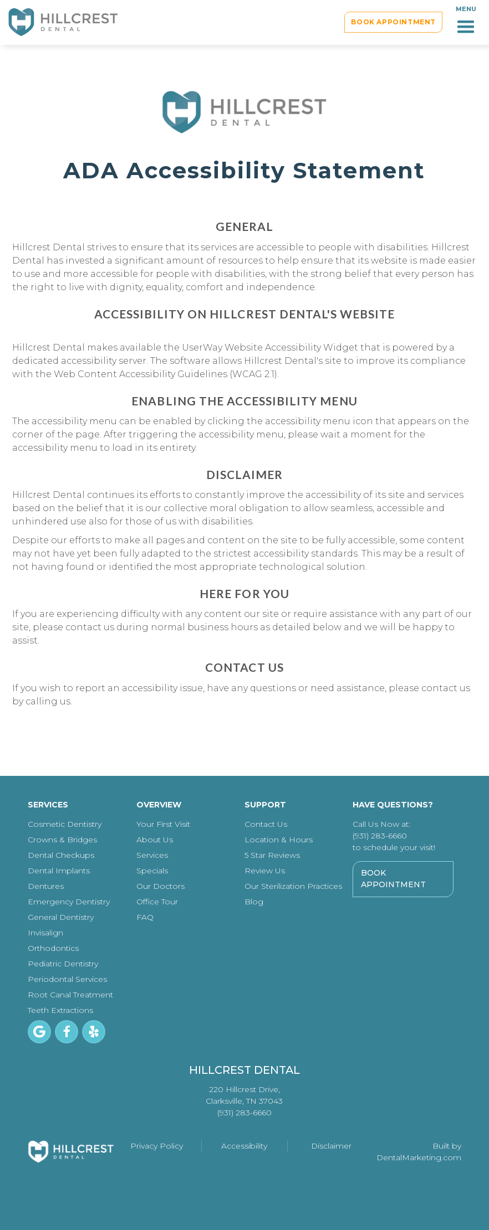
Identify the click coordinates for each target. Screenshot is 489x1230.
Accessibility (244, 1146)
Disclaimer (331, 1146)
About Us (154, 840)
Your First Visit (163, 824)
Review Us (264, 871)
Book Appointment (393, 878)
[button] (465, 22)
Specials (152, 871)
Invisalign (45, 933)
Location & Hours (278, 840)
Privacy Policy (156, 1146)
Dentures (46, 886)
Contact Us (265, 824)
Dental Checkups (61, 855)
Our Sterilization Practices (293, 886)
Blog (253, 902)
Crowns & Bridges (62, 840)
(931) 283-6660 (380, 836)
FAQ (145, 917)
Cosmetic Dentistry (64, 824)
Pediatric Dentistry (63, 964)
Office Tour (157, 902)
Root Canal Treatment (70, 995)
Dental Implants (59, 871)
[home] (63, 22)
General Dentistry (61, 917)
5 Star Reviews (272, 855)
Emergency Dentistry (69, 902)
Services (152, 855)
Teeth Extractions (60, 1010)
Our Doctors (160, 886)
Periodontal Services (67, 979)
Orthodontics (53, 948)
